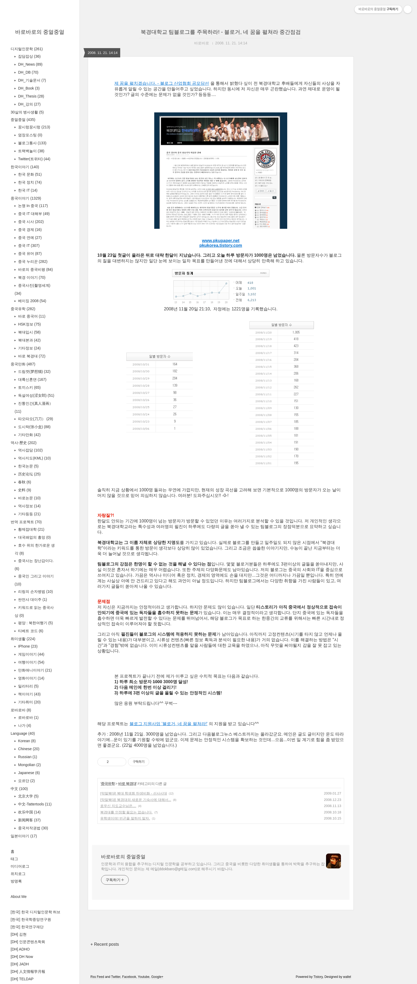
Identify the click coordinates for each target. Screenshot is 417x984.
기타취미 (29, 702)
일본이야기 (24, 836)
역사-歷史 (23, 443)
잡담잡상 (29, 56)
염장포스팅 (29, 135)
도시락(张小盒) (34, 427)
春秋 (24, 482)
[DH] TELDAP (22, 979)
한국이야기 (25, 167)
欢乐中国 (29, 812)
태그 (14, 859)
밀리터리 (28, 686)
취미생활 (23, 639)
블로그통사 (31, 143)
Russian (27, 757)
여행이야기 (30, 662)
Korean (26, 741)
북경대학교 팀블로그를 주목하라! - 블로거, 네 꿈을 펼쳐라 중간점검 (221, 32)
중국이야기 (26, 198)
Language (23, 733)
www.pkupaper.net (221, 240)
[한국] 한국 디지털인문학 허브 (35, 912)
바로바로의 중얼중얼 (40, 32)
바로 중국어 (31, 316)
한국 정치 (29, 182)
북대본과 (29, 340)
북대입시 (29, 332)
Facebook (129, 977)
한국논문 (28, 466)
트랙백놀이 (30, 151)
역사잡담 (30, 450)
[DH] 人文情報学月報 (28, 971)
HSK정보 (29, 324)
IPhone (27, 646)
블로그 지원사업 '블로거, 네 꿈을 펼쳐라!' (168, 723)
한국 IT (27, 190)
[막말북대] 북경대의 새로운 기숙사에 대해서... (135, 800)
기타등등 (29, 514)
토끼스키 (29, 387)
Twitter (115, 977)
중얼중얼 (23, 119)
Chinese (28, 749)
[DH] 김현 (19, 934)
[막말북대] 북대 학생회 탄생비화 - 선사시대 (133, 793)
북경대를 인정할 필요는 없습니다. (126, 812)
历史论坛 (29, 474)
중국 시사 (30, 221)
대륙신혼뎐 (31, 379)
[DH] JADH (20, 964)
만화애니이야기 (34, 670)
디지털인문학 (27, 49)
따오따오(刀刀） (35, 419)
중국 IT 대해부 (33, 214)
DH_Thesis (30, 96)
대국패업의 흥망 (34, 537)
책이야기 (29, 694)
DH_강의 (29, 104)
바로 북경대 (31, 356)
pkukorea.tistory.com (220, 245)
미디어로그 (20, 866)
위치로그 (18, 874)
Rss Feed (97, 977)
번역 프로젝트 (26, 522)
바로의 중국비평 (35, 269)
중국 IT (28, 245)
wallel (347, 977)
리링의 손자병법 (35, 591)
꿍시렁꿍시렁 (33, 127)
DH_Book (28, 88)
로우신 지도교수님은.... (118, 806)
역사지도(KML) (34, 458)
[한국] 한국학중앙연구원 (31, 919)
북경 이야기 (31, 277)
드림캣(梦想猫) (34, 371)
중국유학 (23, 309)
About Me (19, 896)
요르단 (26, 781)
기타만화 (29, 435)
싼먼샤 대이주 (32, 599)
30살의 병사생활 (27, 112)
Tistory (318, 977)
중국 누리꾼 (32, 261)
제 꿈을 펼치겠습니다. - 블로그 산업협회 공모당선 (161, 83)
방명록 (16, 881)
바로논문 (29, 498)
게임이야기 (30, 654)
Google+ (157, 977)
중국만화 (23, 364)
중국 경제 (29, 229)
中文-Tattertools (34, 804)
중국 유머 (29, 253)
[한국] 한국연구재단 (27, 927)
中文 (19, 789)
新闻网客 (29, 820)
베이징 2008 (31, 301)
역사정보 (29, 506)
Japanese (28, 773)
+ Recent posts (104, 944)
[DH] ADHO (20, 949)
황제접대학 (30, 529)
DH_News (30, 64)
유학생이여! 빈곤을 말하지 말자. (125, 818)
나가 (24, 725)
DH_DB (27, 72)
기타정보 (29, 348)
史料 (24, 490)
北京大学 (28, 796)
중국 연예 (29, 237)
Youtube (143, 977)
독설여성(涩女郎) (35, 395)
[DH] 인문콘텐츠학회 (28, 942)
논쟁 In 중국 (32, 206)
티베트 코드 (30, 631)
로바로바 (21, 710)
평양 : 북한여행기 (35, 623)
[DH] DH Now (22, 957)
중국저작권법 (32, 828)
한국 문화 (29, 174)
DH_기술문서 (31, 80)
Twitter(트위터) (33, 159)
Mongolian (29, 765)
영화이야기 (30, 678)
